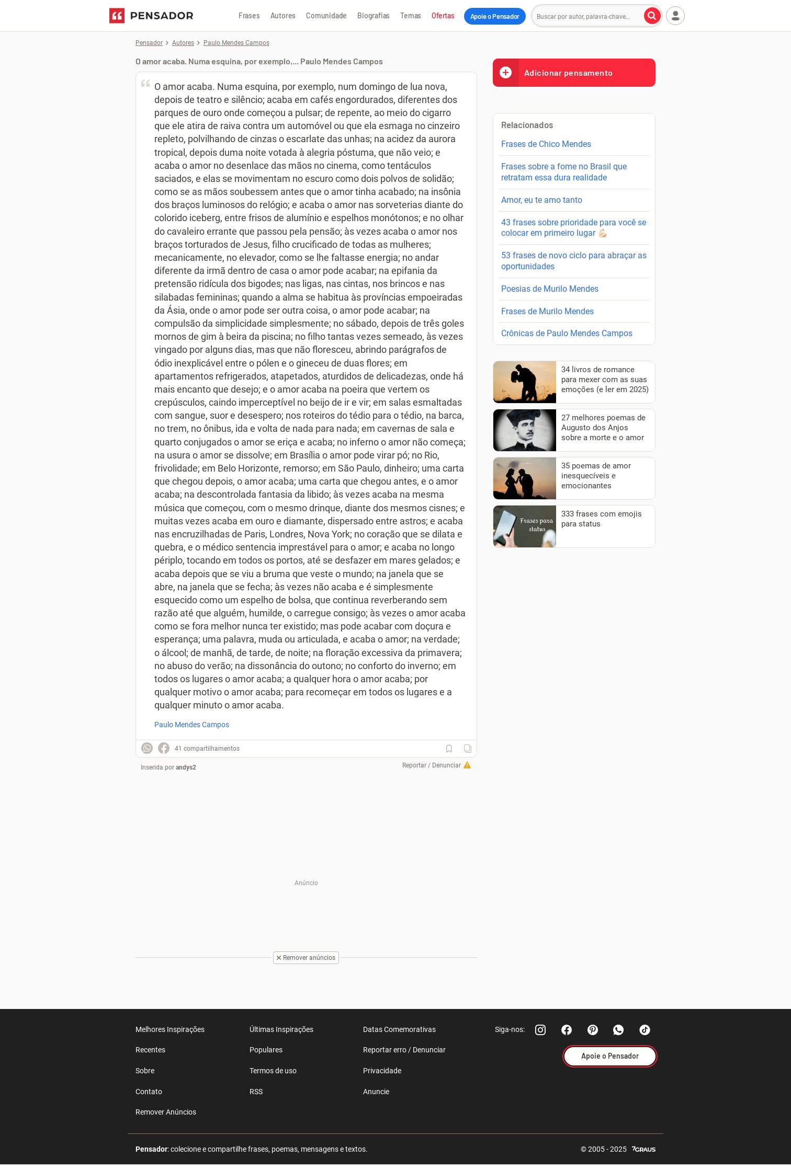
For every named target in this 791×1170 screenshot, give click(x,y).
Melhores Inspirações (170, 1029)
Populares (266, 1050)
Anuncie (376, 1091)
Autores (283, 15)
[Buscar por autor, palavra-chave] (652, 15)
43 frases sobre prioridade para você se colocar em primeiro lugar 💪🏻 (573, 227)
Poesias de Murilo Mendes (549, 289)
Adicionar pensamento (553, 72)
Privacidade (382, 1070)
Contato (148, 1091)
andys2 (186, 767)
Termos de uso (273, 1070)
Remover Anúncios (165, 1112)
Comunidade (326, 15)
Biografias (373, 15)
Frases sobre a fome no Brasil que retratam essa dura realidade (564, 172)
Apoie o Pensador (494, 16)
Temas (410, 15)
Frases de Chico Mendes (546, 144)
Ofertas (443, 15)
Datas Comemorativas (399, 1029)
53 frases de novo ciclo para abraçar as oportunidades (574, 260)
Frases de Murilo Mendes (547, 311)
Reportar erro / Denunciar (404, 1050)
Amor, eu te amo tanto (541, 200)
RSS (256, 1091)
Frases (249, 15)
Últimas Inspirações (281, 1029)
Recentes (150, 1050)
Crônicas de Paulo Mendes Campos (566, 333)
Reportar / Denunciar (431, 765)
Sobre (144, 1070)
